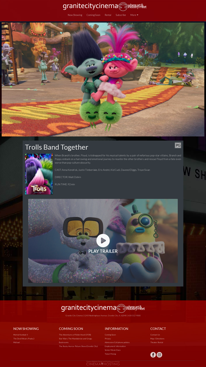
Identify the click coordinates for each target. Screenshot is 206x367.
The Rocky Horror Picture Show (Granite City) (78, 346)
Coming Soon (93, 14)
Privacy (108, 338)
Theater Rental (156, 342)
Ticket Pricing (110, 354)
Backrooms (64, 342)
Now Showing (75, 14)
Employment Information (115, 346)
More (133, 14)
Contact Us (155, 334)
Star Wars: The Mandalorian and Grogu (75, 338)
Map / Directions (157, 338)
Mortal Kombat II (20, 334)
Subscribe (121, 14)
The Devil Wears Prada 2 (23, 338)
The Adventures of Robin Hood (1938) (75, 334)
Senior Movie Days (113, 350)
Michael (16, 342)
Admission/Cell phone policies (117, 342)
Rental (108, 14)
